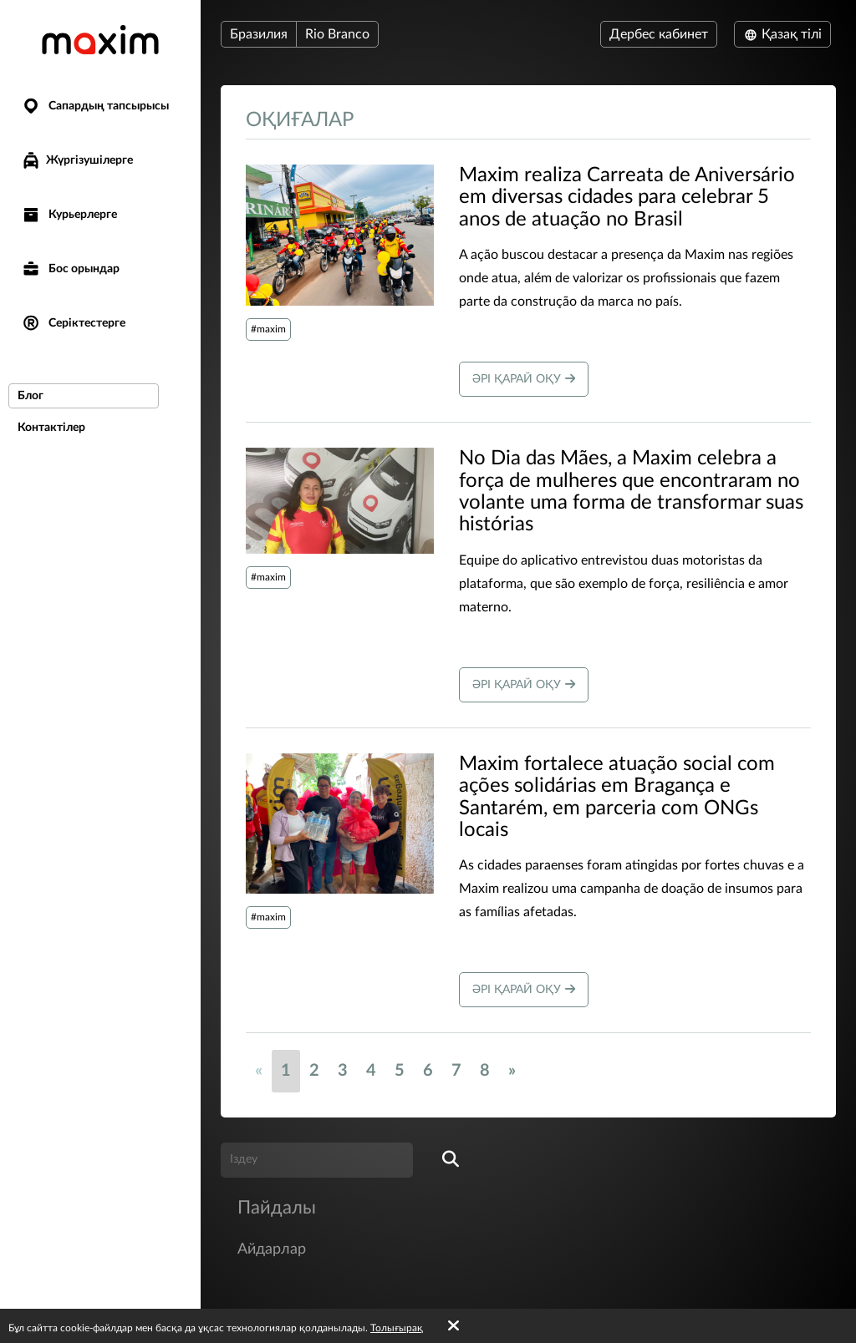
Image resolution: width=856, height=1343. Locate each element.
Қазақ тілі (782, 34)
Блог (30, 396)
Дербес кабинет (658, 34)
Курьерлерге (69, 215)
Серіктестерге (73, 323)
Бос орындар (70, 269)
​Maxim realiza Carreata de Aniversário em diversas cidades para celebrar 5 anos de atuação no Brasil (627, 197)
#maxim (268, 329)
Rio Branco (337, 34)
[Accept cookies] (453, 1326)
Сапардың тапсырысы (95, 106)
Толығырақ (396, 1328)
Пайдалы (276, 1208)
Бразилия (259, 34)
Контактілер (51, 427)
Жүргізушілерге (77, 160)
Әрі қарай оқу (523, 378)
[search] (450, 1160)
